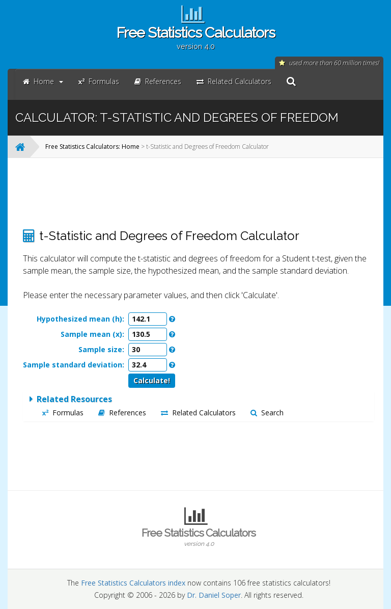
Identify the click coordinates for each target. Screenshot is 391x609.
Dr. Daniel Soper (214, 595)
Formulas (62, 412)
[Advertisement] (198, 193)
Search (267, 412)
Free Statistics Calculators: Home (92, 146)
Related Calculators (198, 412)
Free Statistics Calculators (195, 37)
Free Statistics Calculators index (133, 583)
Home (43, 81)
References (122, 412)
